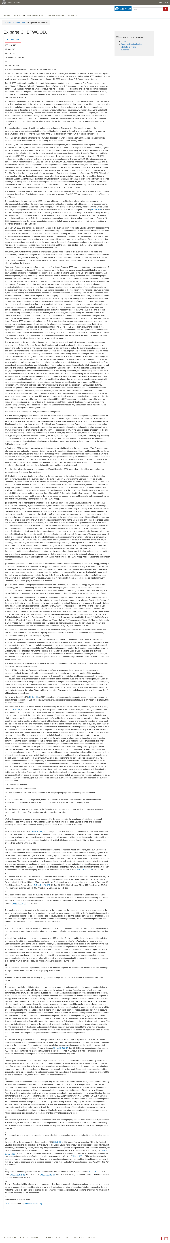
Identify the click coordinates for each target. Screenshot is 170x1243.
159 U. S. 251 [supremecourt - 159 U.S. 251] (46, 1174)
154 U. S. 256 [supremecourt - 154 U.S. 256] (59, 1048)
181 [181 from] (45, 832)
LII (5, 23)
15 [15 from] (24, 1174)
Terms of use (78, 1237)
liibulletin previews (128, 47)
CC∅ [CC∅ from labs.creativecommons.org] (7, 1204)
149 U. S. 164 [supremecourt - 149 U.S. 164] (36, 832)
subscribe (125, 50)
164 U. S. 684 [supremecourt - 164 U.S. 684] (17, 903)
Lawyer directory (35, 15)
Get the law (19, 15)
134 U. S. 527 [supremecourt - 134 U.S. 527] (83, 870)
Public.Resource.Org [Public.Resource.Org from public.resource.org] (33, 1204)
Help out (71, 15)
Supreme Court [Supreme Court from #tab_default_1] (13, 39)
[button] (165, 9)
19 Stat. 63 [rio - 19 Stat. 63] (33, 697)
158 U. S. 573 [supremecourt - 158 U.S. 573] (16, 1174)
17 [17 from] (25, 903)
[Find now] (165, 9)
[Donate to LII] (123, 8)
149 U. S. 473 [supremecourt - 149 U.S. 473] (40, 885)
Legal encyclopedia (55, 15)
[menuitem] (6, 15)
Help (66, 1237)
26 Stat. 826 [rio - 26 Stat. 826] (77, 1156)
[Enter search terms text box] (148, 9)
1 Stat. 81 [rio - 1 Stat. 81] (57, 1142)
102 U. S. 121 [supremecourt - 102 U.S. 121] (95, 1172)
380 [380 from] (13, 1153)
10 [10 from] (91, 870)
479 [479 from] (48, 885)
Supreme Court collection (131, 44)
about (123, 41)
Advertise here (53, 1237)
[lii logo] (28, 9)
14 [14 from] (67, 1048)
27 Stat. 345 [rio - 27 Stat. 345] (96, 210)
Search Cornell (163, 2)
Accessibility (10, 1237)
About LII (6, 15)
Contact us (37, 1237)
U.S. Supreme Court (17, 23)
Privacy (91, 1237)
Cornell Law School (13, 3)
